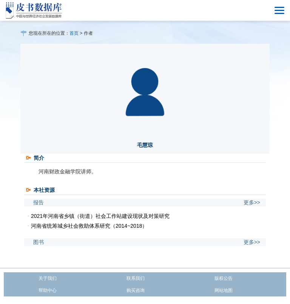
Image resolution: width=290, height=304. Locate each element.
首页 (74, 33)
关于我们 (48, 278)
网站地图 (223, 290)
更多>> (252, 202)
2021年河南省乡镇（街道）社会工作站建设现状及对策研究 (100, 216)
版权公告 (223, 278)
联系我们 (135, 278)
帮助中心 (48, 290)
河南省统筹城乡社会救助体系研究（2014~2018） (89, 226)
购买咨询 (135, 290)
